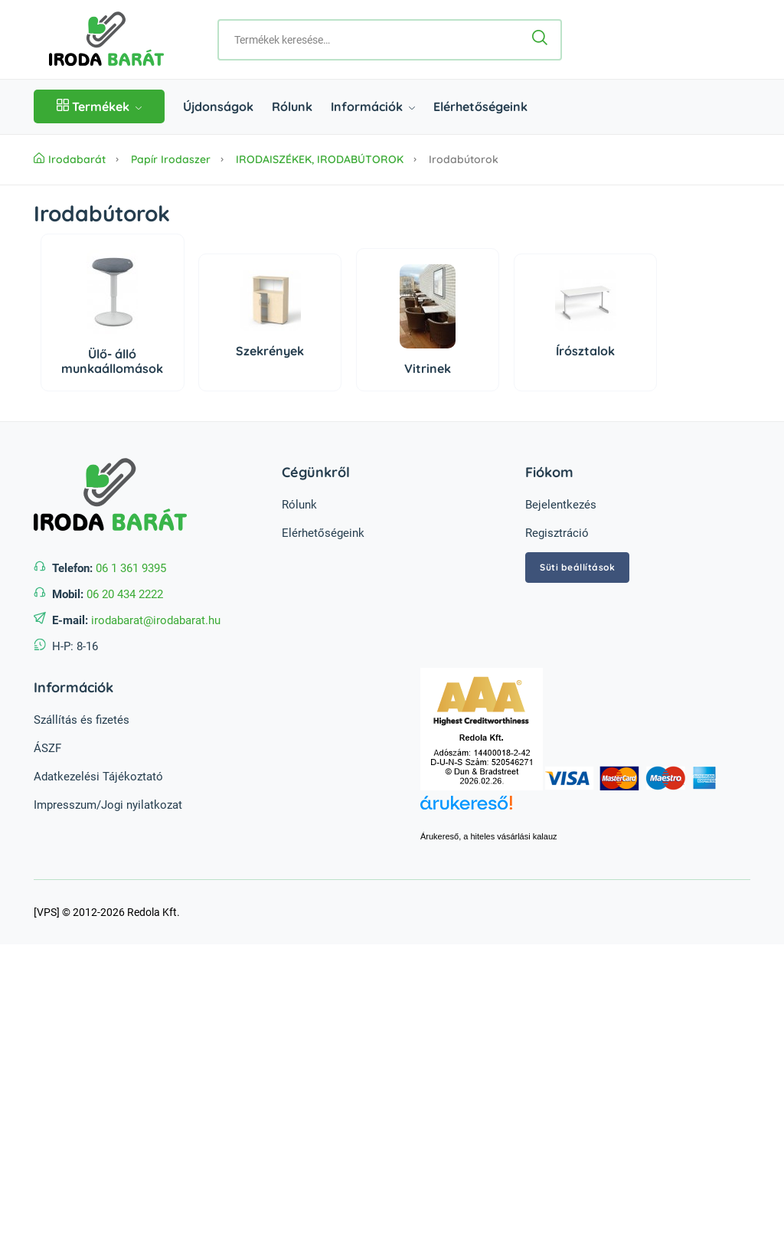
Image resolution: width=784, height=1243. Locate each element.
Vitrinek (427, 368)
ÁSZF (47, 748)
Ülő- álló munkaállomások (112, 361)
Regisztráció (557, 533)
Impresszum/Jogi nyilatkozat (108, 805)
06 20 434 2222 (125, 594)
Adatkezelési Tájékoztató (98, 776)
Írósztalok (585, 350)
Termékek (99, 106)
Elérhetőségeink (480, 106)
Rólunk (292, 106)
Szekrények (270, 350)
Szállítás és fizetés (81, 720)
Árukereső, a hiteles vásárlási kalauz (488, 836)
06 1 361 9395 (131, 568)
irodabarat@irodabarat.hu (155, 620)
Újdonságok (218, 106)
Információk (373, 106)
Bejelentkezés (560, 505)
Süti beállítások (577, 567)
